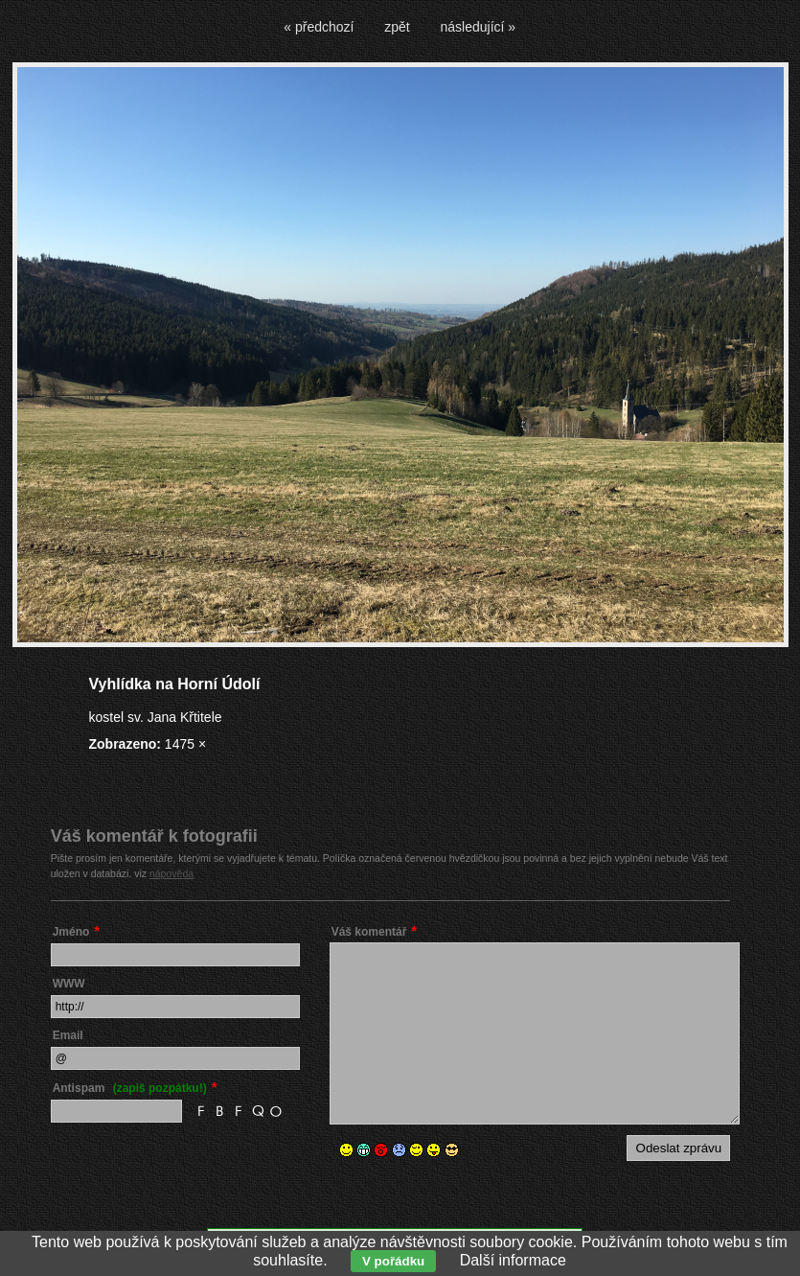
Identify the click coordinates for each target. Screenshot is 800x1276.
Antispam (130, 1088)
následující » (478, 27)
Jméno (71, 932)
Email (68, 1035)
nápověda (171, 873)
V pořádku (393, 1261)
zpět (396, 27)
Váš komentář (369, 932)
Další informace (513, 1260)
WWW (69, 983)
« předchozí (319, 27)
